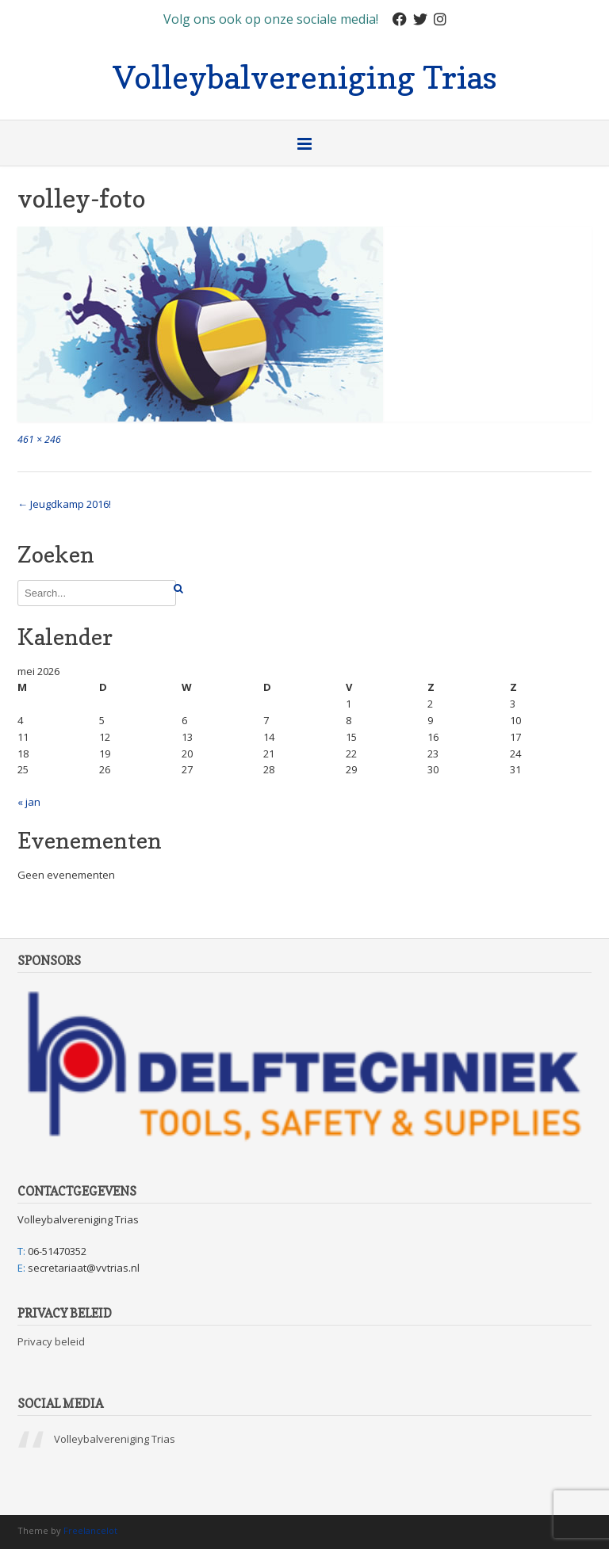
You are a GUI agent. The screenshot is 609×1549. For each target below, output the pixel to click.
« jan (28, 802)
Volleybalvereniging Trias (305, 75)
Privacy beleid (51, 1341)
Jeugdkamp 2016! (64, 504)
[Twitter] (420, 19)
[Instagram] (440, 19)
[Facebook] (400, 19)
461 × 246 (39, 439)
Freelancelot (90, 1530)
